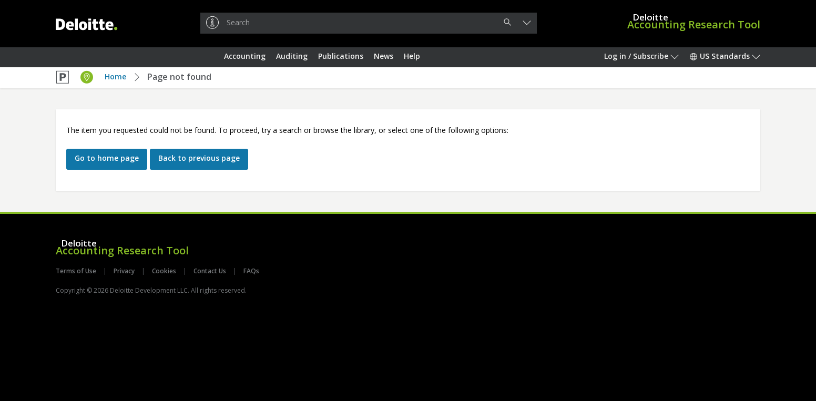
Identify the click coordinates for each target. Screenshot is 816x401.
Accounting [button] (245, 56)
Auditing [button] (292, 56)
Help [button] (412, 56)
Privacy (124, 270)
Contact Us (210, 270)
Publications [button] (340, 56)
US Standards (724, 56)
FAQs (250, 270)
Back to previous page (199, 158)
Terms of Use (77, 270)
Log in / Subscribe (641, 56)
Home (115, 76)
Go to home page (107, 158)
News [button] (383, 56)
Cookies (164, 270)
